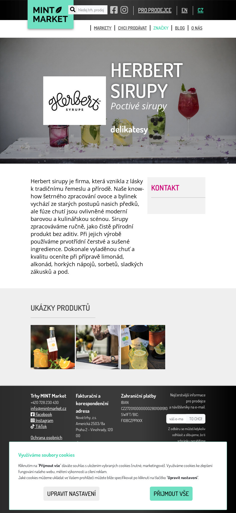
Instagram (42, 420)
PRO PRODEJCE (154, 9)
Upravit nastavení (71, 493)
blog (180, 28)
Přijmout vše (171, 493)
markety (102, 28)
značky (160, 28)
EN (185, 9)
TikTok (39, 426)
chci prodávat (132, 28)
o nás (196, 28)
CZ (200, 9)
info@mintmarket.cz (48, 408)
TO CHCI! (195, 418)
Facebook (41, 414)
